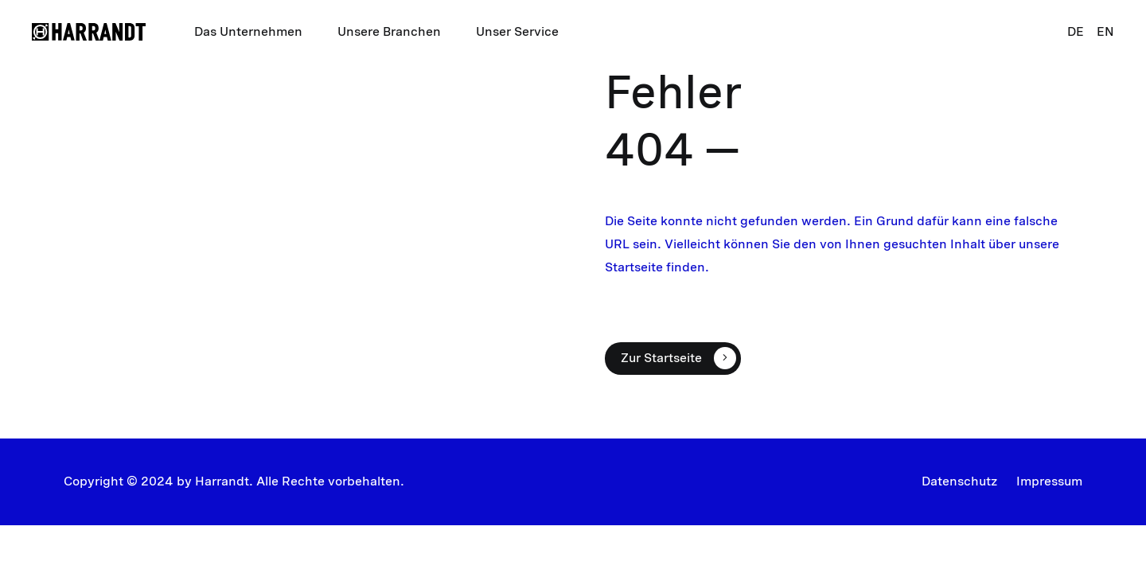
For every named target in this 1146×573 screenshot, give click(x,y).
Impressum (1049, 481)
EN (1105, 31)
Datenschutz (959, 481)
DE (1075, 31)
